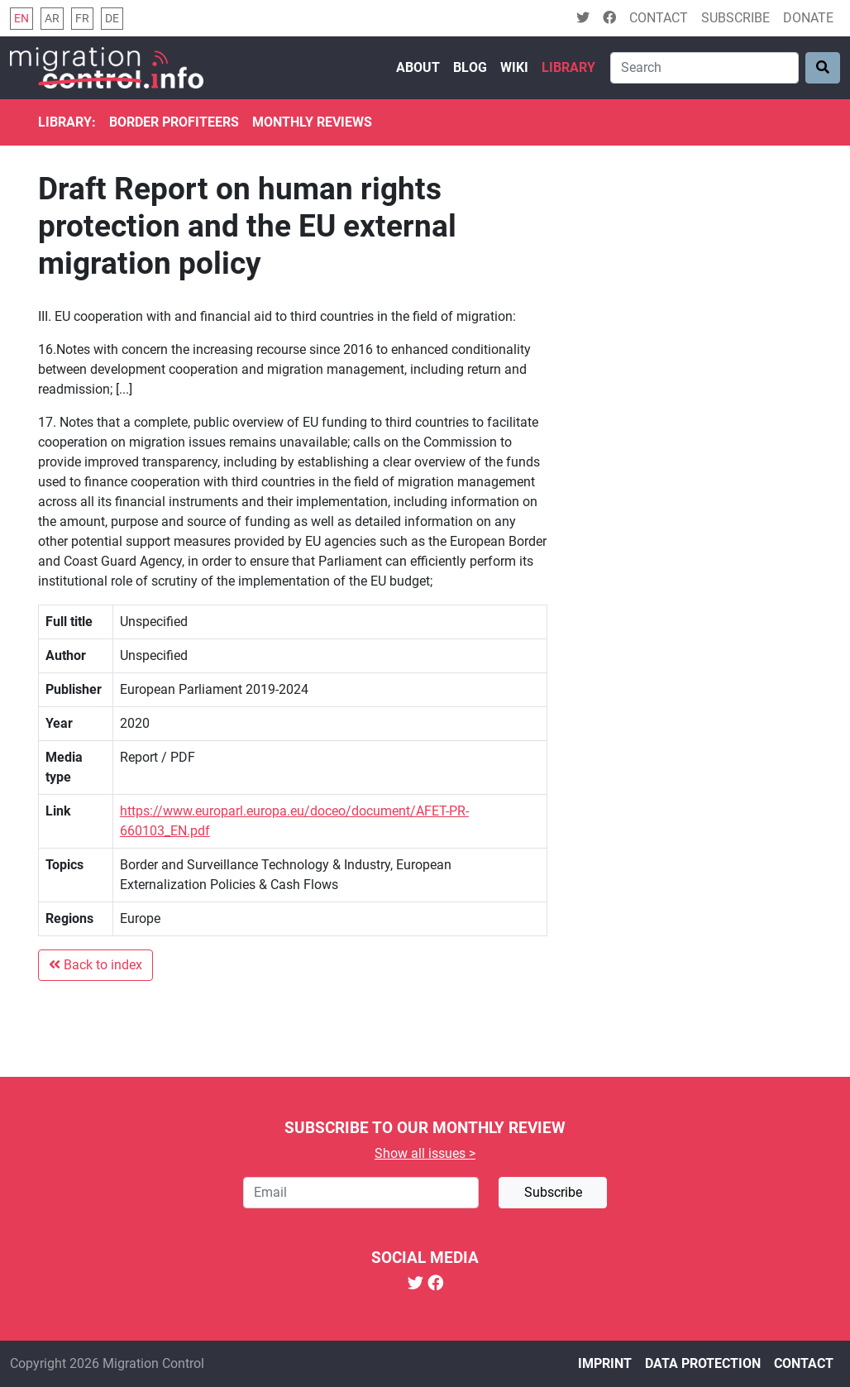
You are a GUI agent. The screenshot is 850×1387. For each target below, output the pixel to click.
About (418, 67)
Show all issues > (425, 1153)
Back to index (95, 965)
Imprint (605, 1363)
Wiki (514, 67)
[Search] (704, 68)
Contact (658, 18)
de (112, 19)
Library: (67, 122)
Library (568, 67)
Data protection (703, 1363)
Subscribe (735, 18)
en (21, 19)
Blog (470, 67)
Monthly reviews (312, 122)
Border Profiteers (174, 122)
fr (82, 19)
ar (52, 19)
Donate (808, 18)
